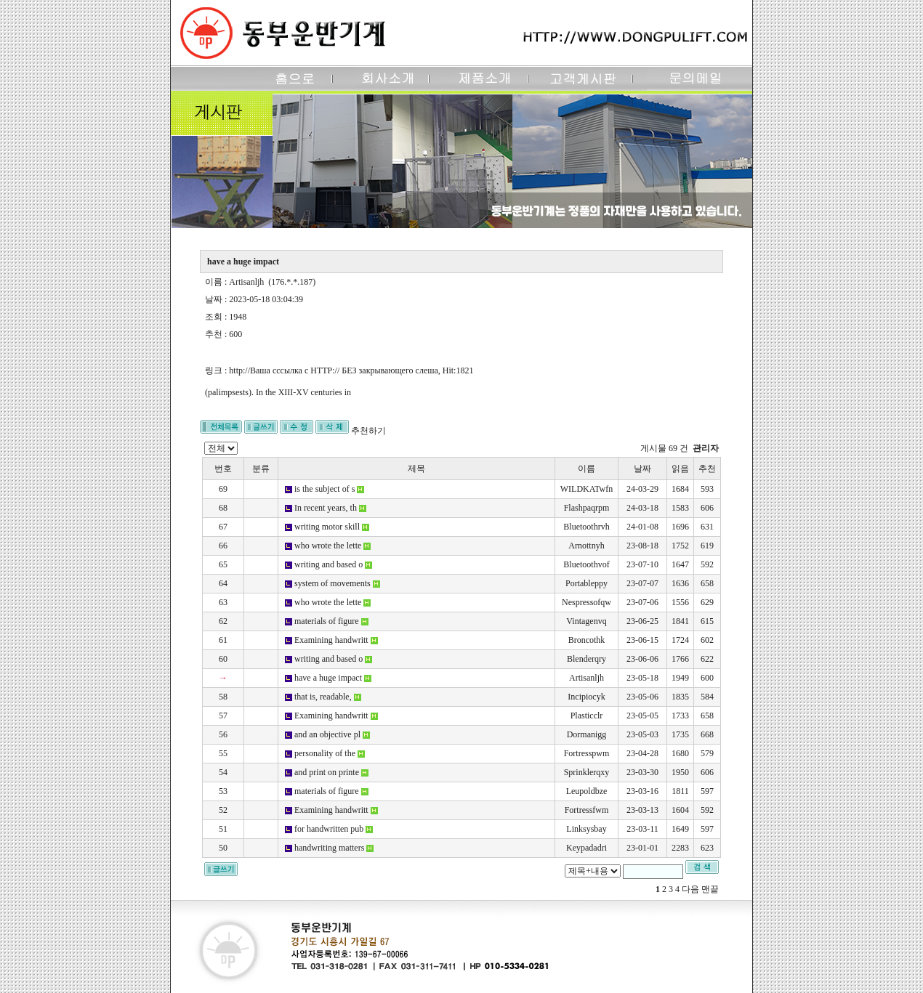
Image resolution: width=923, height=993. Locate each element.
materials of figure (326, 621)
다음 (690, 889)
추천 (707, 468)
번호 (223, 468)
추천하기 (368, 431)
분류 (261, 468)
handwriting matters (329, 848)
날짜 (642, 468)
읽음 (680, 468)
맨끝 (710, 889)
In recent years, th (325, 508)
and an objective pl (327, 734)
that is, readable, (323, 697)
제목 (416, 468)
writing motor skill (327, 527)
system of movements (332, 583)
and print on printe (326, 772)
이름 (586, 468)
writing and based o (328, 564)
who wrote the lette (327, 545)
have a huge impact (328, 678)
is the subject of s (324, 489)
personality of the (324, 753)
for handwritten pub (328, 829)
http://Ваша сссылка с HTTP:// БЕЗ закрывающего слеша (333, 370)
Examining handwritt (331, 640)
